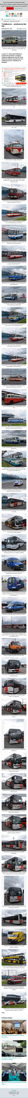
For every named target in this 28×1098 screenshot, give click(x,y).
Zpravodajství (8, 19)
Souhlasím (10, 8)
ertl (18, 28)
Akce (14, 19)
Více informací (18, 8)
